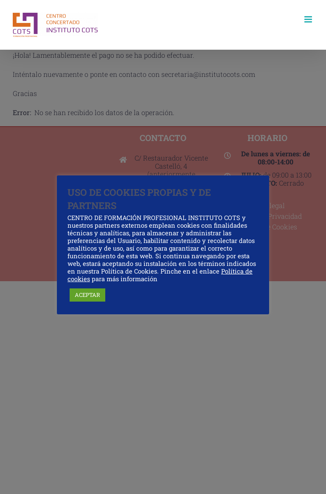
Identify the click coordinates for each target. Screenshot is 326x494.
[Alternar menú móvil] (308, 19)
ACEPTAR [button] (87, 295)
